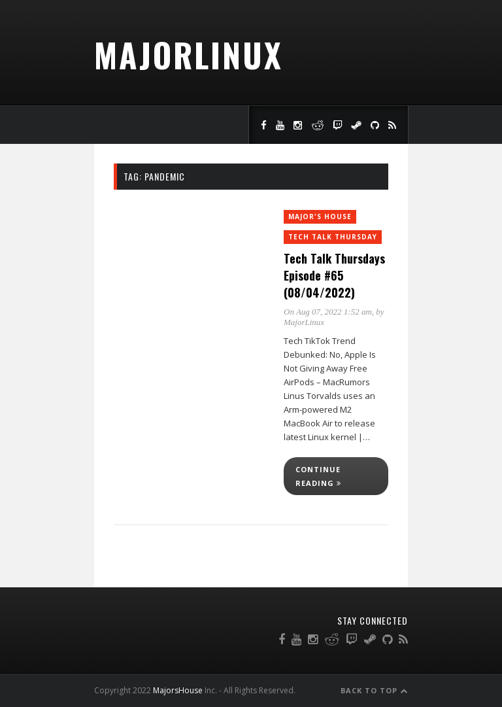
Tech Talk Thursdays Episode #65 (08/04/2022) (334, 275)
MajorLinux (188, 54)
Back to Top (374, 690)
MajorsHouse (178, 690)
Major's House (320, 216)
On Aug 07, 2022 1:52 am (328, 312)
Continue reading (318, 476)
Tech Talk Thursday (332, 236)
